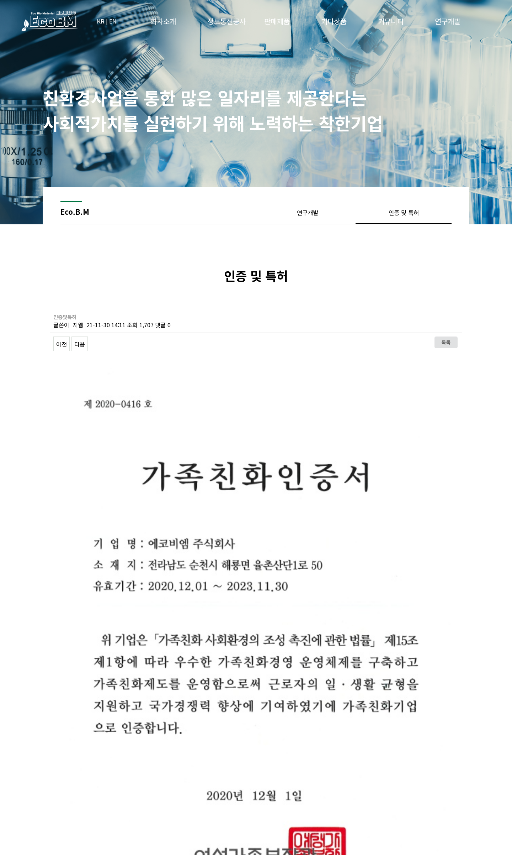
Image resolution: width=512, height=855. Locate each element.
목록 (445, 342)
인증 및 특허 (404, 212)
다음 (79, 344)
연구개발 (307, 212)
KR (101, 21)
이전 (61, 344)
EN (113, 21)
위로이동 (453, 790)
